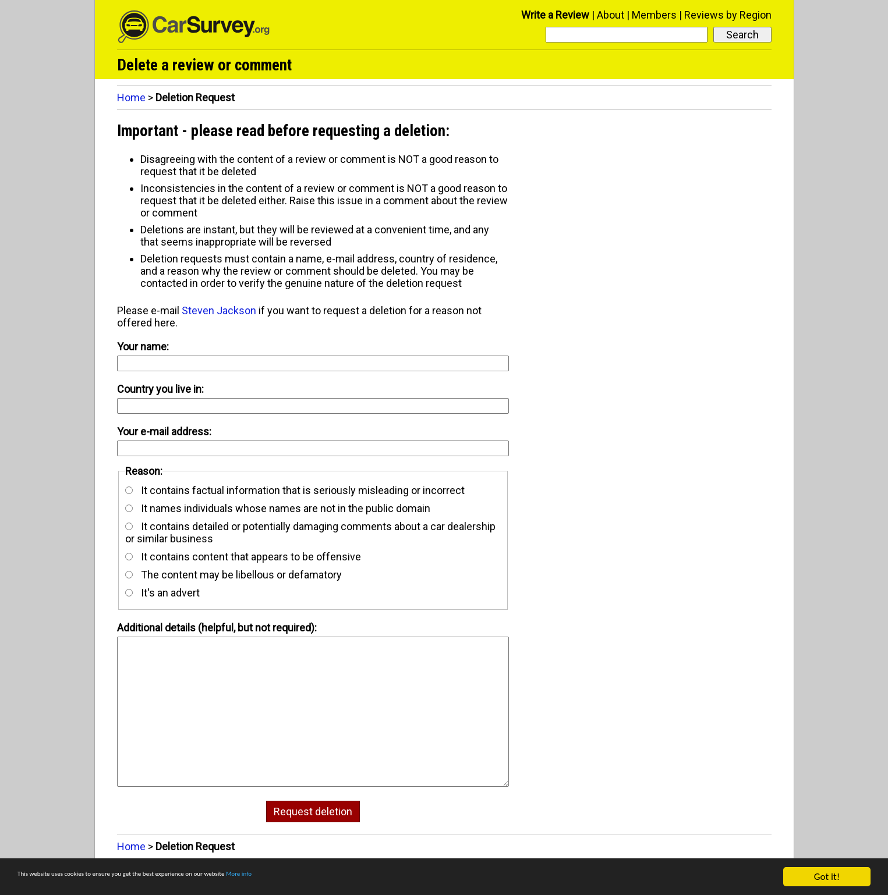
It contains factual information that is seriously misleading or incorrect (295, 490)
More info (358, 877)
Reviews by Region (728, 15)
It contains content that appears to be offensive (243, 557)
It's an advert (162, 593)
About (610, 15)
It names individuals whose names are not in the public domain (277, 508)
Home (131, 97)
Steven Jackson (219, 310)
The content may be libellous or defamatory (233, 575)
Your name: (143, 346)
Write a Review (555, 15)
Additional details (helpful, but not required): (217, 627)
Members (654, 15)
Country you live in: (160, 389)
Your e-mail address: (164, 431)
